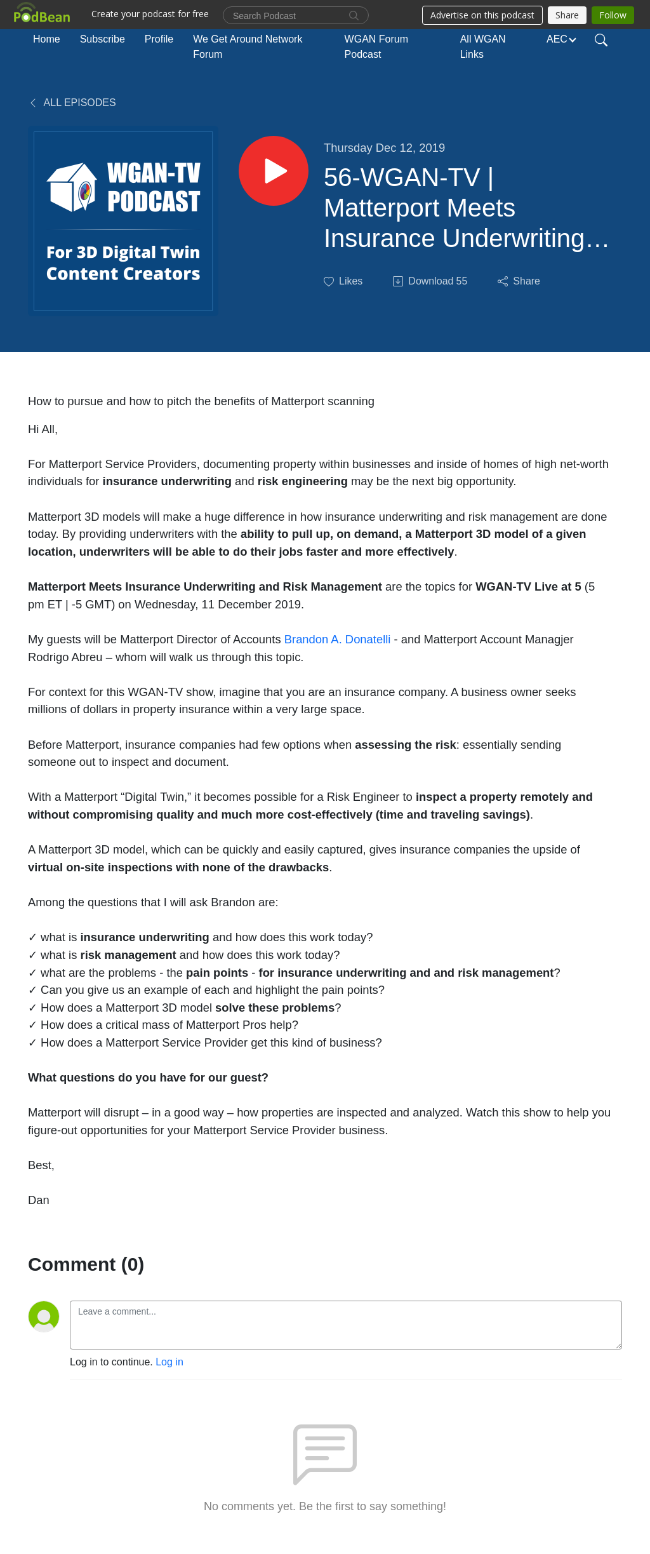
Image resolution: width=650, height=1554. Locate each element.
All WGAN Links (483, 47)
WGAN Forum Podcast (376, 47)
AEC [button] (557, 39)
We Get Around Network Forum (247, 47)
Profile (159, 39)
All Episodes (72, 102)
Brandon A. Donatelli (337, 639)
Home (46, 39)
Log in (169, 1361)
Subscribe (102, 39)
